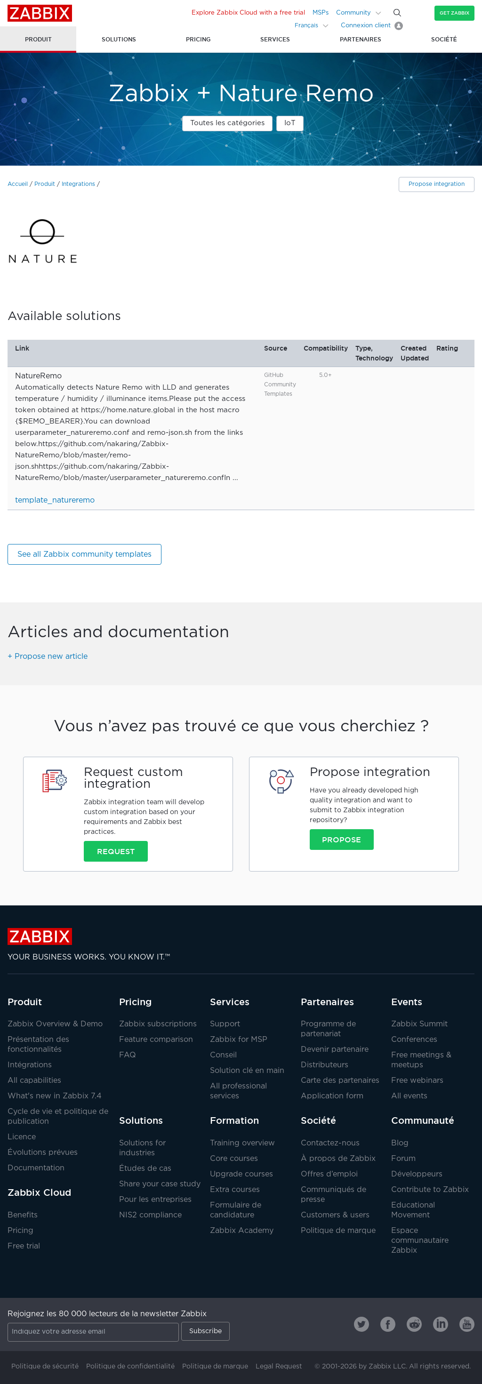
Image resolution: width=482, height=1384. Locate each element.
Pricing (20, 1230)
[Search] (397, 12)
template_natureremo (55, 500)
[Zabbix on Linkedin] (440, 1324)
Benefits (23, 1215)
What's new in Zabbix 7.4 (55, 1096)
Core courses (234, 1158)
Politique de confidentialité (130, 1366)
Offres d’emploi (329, 1174)
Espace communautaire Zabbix (420, 1240)
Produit (44, 184)
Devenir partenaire (335, 1049)
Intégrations (30, 1065)
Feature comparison (156, 1039)
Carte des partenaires (340, 1080)
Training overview (242, 1143)
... (235, 478)
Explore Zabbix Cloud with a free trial (248, 13)
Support (225, 1024)
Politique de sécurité (45, 1366)
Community (353, 13)
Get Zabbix (454, 13)
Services (229, 1002)
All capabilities (34, 1080)
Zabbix (40, 13)
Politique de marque (338, 1230)
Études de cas (145, 1168)
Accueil (18, 184)
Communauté (422, 1120)
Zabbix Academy (241, 1230)
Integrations (78, 184)
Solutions (141, 1120)
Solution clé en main (247, 1070)
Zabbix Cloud (39, 1192)
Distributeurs (324, 1065)
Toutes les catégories (227, 123)
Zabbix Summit (419, 1024)
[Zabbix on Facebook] (387, 1324)
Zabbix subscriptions (158, 1024)
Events (406, 1002)
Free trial (24, 1246)
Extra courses (235, 1189)
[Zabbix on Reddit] (414, 1324)
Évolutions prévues (43, 1152)
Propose (341, 839)
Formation (234, 1120)
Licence (22, 1137)
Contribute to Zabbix (430, 1189)
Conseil (223, 1055)
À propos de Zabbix (338, 1158)
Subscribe (205, 1331)
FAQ (127, 1055)
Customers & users (335, 1215)
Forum (403, 1158)
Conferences (414, 1039)
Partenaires (327, 1002)
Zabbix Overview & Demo (55, 1024)
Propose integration (437, 184)
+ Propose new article (48, 656)
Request (116, 851)
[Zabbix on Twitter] (361, 1324)
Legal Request (279, 1366)
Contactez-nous (330, 1143)
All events (409, 1096)
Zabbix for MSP (238, 1039)
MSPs (321, 13)
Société (318, 1120)
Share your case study (160, 1184)
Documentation (36, 1168)
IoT (290, 123)
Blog (400, 1143)
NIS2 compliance (150, 1215)
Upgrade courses (241, 1174)
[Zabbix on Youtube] (466, 1324)
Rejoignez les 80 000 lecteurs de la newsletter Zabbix (107, 1314)
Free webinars (417, 1080)
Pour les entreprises (155, 1199)
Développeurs (416, 1174)
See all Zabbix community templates (84, 554)
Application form (332, 1096)
